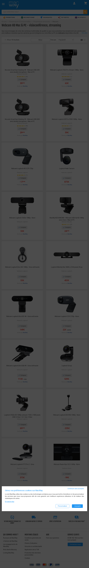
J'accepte (77, 506)
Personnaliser (62, 506)
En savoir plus (9, 501)
